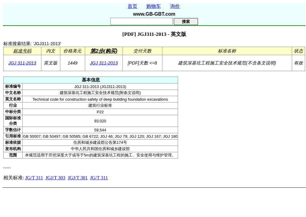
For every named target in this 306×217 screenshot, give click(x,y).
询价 (175, 6)
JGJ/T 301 (78, 177)
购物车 (153, 6)
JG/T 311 (34, 177)
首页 (132, 6)
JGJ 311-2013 (22, 63)
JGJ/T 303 (55, 177)
